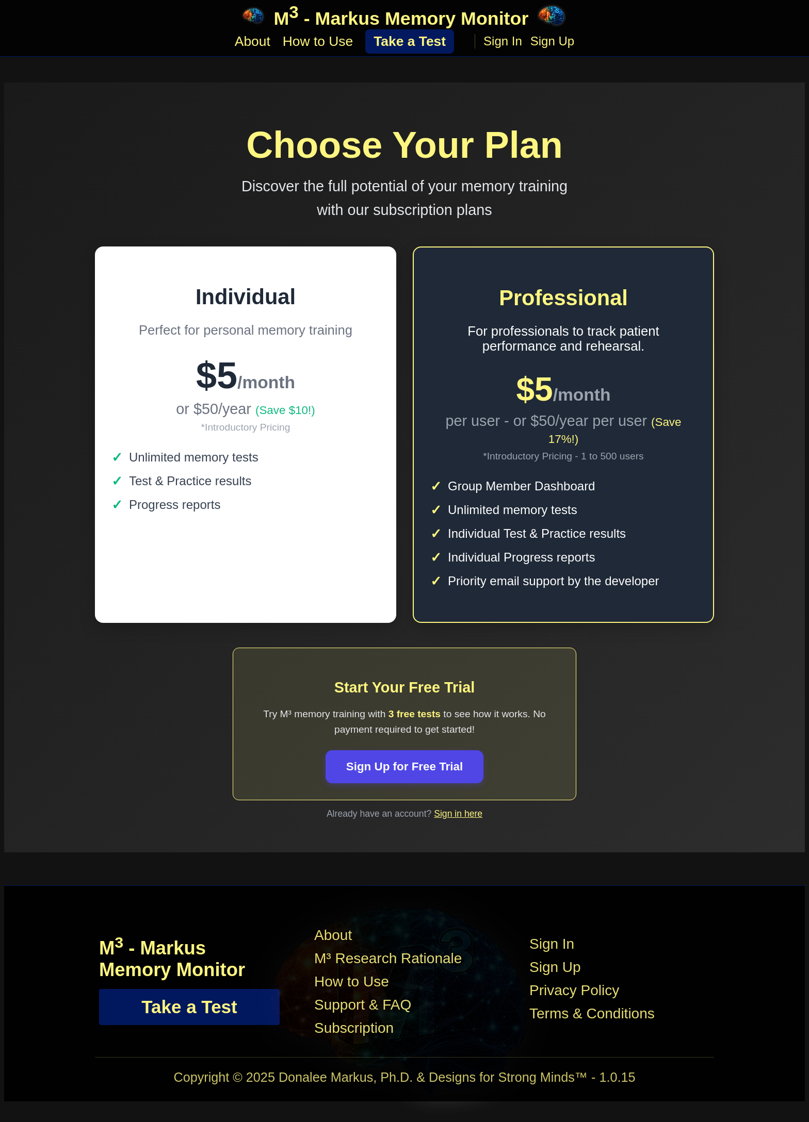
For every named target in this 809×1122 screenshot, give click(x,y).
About (252, 42)
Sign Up (552, 42)
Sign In (502, 42)
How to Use (318, 42)
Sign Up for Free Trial (404, 766)
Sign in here (458, 813)
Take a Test (410, 42)
